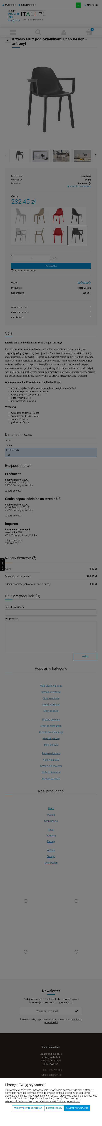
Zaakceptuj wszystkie (77, 1108)
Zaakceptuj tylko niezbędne (28, 1108)
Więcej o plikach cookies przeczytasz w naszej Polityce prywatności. (42, 1101)
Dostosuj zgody (54, 1108)
